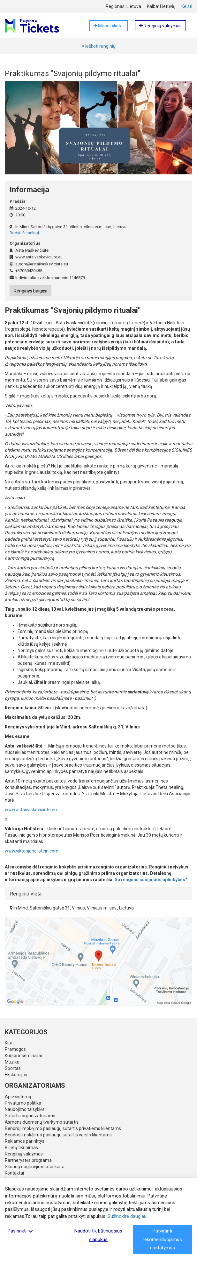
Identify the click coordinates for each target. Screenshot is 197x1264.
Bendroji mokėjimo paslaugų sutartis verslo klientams (58, 1134)
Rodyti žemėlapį (24, 232)
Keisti (186, 6)
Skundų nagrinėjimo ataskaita (34, 1166)
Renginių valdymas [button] (160, 25)
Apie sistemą (18, 1096)
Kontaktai (14, 1173)
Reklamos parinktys (24, 1141)
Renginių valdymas (24, 1153)
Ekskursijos (16, 1074)
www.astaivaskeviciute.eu (31, 809)
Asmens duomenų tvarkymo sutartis (42, 1122)
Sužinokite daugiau (127, 1216)
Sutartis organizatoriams (30, 1115)
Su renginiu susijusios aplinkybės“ (151, 879)
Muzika (12, 1061)
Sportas (13, 1068)
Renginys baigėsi (30, 290)
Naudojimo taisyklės (25, 1109)
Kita (8, 1042)
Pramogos (15, 1049)
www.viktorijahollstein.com (31, 850)
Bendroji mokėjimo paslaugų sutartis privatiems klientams (63, 1128)
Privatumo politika (23, 1103)
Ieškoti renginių (98, 46)
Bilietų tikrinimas (21, 1147)
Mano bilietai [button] (109, 25)
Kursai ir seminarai (23, 1055)
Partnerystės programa (28, 1160)
